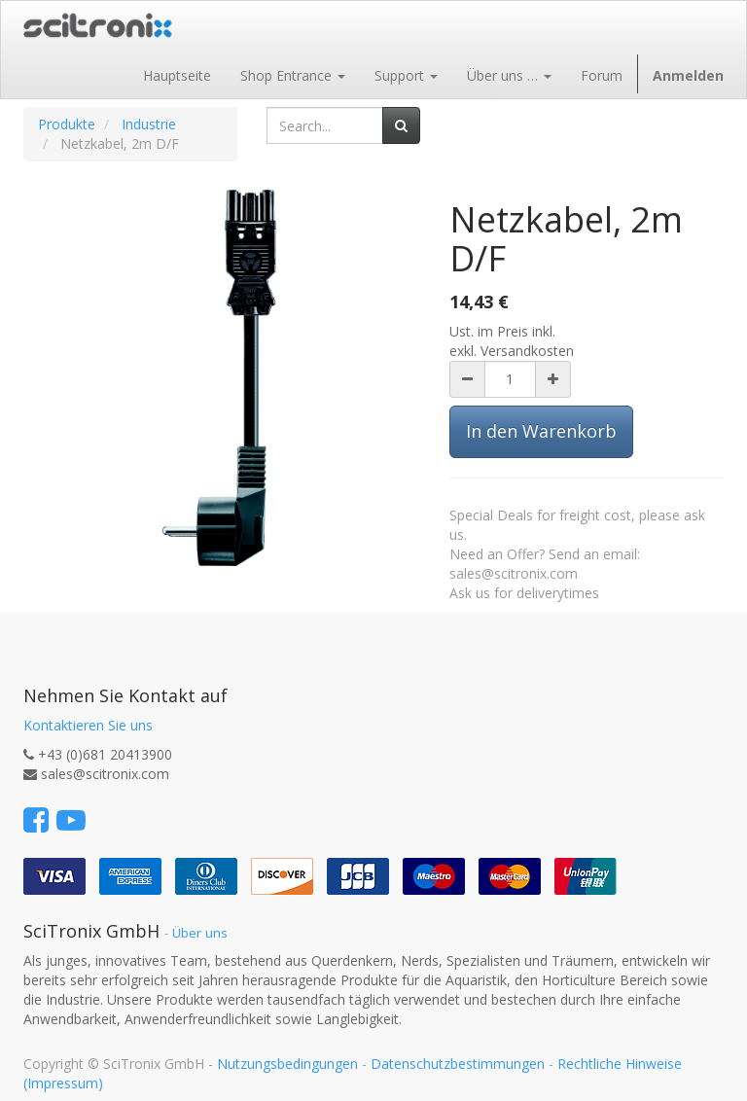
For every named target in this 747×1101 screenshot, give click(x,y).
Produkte (66, 124)
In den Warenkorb (541, 431)
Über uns (200, 932)
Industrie (149, 124)
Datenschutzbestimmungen (458, 1063)
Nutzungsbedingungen (287, 1063)
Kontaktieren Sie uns (88, 725)
